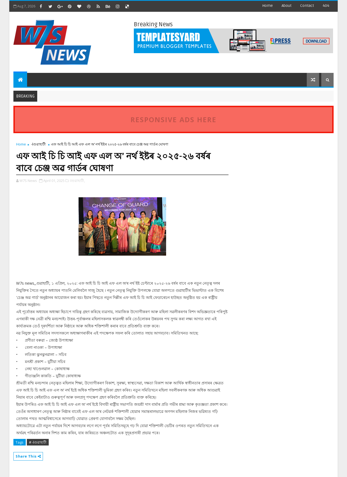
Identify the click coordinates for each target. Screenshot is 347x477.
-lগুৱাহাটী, (77, 180)
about (286, 5)
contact (307, 5)
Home (267, 5)
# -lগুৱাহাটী (38, 442)
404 (326, 5)
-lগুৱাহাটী (38, 144)
